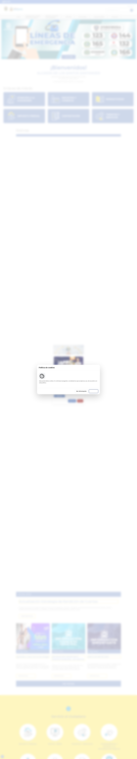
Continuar (93, 391)
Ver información (81, 391)
